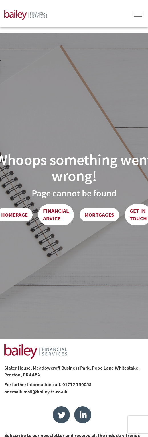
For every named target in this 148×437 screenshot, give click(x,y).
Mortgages (99, 214)
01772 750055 (77, 384)
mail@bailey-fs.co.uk (45, 391)
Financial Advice (56, 214)
